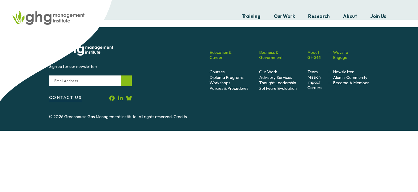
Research (319, 16)
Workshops (220, 82)
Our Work (284, 16)
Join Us (378, 16)
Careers (314, 87)
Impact (313, 82)
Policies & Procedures (229, 88)
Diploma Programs (227, 77)
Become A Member (351, 82)
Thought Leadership (277, 82)
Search (403, 16)
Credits (180, 116)
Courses (217, 71)
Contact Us (65, 97)
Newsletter (343, 71)
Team (312, 71)
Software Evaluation (278, 88)
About (350, 16)
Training (251, 16)
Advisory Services (275, 77)
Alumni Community (350, 77)
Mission (314, 77)
